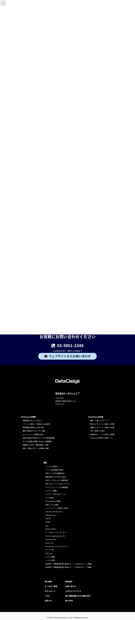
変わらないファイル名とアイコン (57, 484)
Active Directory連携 (52, 501)
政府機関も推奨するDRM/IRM (33, 427)
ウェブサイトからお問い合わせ (70, 356)
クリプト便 (49, 550)
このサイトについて (73, 591)
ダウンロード (50, 591)
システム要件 (50, 560)
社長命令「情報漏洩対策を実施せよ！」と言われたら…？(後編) (68, 567)
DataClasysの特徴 (28, 416)
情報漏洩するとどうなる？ (32, 420)
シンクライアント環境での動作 (56, 508)
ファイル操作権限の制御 (54, 470)
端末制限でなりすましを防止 (55, 477)
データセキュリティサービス (55, 532)
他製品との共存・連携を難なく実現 (35, 445)
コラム (47, 595)
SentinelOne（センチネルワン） (57, 546)
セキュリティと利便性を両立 (33, 434)
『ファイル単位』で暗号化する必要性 (36, 424)
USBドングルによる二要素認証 (56, 480)
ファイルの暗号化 (51, 466)
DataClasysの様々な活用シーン (101, 438)
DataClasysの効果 (95, 416)
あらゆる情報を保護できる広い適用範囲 (37, 441)
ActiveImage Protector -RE (55, 536)
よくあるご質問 (51, 586)
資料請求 (68, 581)
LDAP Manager (50, 515)
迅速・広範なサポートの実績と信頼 (35, 448)
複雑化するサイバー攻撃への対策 (102, 427)
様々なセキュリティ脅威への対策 (102, 424)
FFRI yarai (49, 553)
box (46, 525)
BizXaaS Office (50, 529)
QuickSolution (50, 539)
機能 (45, 462)
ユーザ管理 (49, 498)
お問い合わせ (70, 586)
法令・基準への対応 (97, 431)
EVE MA (48, 518)
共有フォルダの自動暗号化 (55, 473)
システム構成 (50, 557)
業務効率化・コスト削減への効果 (102, 434)
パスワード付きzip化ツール (55, 494)
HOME (69, 600)
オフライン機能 (51, 491)
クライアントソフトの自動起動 (56, 487)
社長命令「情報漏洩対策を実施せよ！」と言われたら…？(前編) (68, 564)
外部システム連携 (51, 505)
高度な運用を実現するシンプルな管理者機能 (39, 438)
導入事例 (48, 581)
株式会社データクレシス (66, 393)
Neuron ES (49, 543)
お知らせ (48, 600)
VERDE (47, 522)
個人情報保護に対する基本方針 (77, 595)
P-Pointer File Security (53, 511)
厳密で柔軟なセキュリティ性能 (34, 431)
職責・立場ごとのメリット (99, 420)
